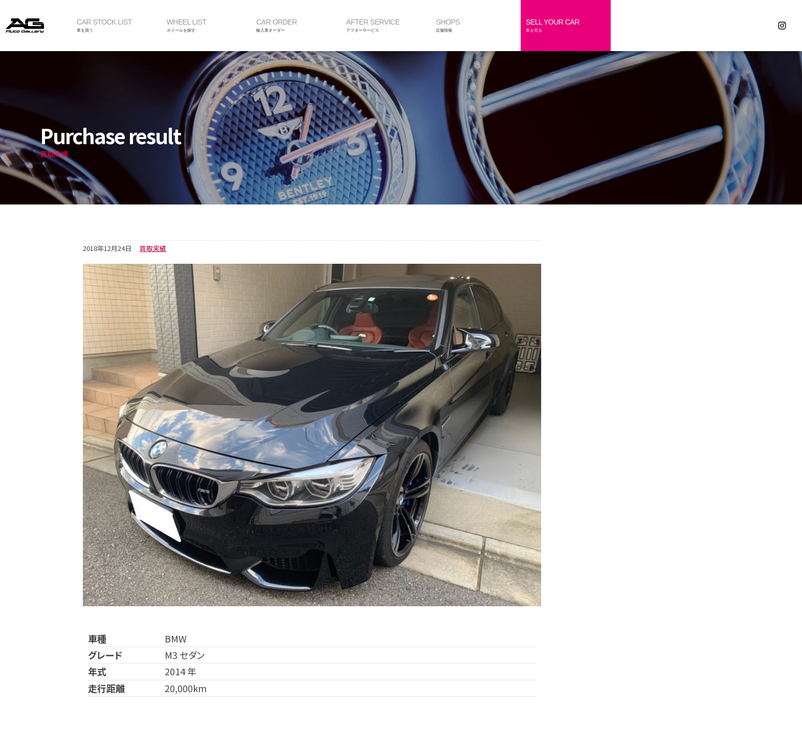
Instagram (782, 25)
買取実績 (153, 248)
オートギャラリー (35, 25)
